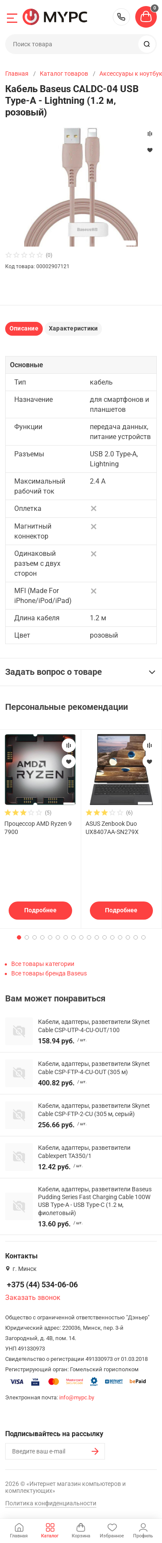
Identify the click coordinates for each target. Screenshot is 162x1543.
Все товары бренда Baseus (49, 973)
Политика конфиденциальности (50, 1503)
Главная (17, 73)
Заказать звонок (32, 1297)
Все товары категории (42, 963)
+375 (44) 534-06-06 (121, 17)
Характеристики (73, 328)
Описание (24, 328)
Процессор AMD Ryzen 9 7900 (38, 827)
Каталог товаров (64, 73)
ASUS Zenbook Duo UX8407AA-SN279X (112, 827)
